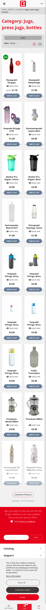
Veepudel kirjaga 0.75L (11, 129)
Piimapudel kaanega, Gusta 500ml (34, 228)
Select (11, 43)
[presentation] (24, 529)
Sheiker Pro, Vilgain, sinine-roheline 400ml (11, 179)
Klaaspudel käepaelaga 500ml (34, 82)
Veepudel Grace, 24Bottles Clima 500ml (34, 470)
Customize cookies (22, 590)
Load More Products (23, 494)
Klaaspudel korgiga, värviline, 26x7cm (11, 82)
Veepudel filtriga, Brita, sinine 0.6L (34, 325)
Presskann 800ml (34, 419)
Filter (23, 38)
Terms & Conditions (27, 521)
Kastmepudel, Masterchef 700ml (12, 228)
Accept (22, 597)
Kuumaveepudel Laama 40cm (34, 129)
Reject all (21, 582)
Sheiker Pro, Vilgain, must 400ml (34, 179)
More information (13, 576)
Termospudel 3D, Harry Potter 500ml (11, 470)
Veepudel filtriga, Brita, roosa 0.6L (12, 325)
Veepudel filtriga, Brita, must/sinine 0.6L (12, 276)
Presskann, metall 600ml (11, 420)
